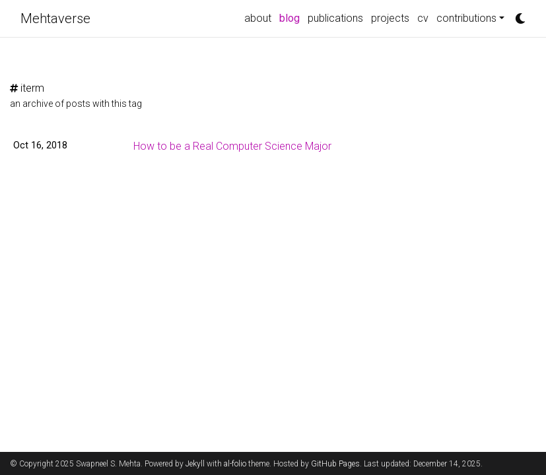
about (257, 18)
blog (291, 17)
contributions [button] (466, 18)
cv (422, 18)
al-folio (235, 463)
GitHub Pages (335, 463)
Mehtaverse (55, 18)
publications (335, 18)
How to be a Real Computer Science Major (232, 146)
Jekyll (195, 463)
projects (390, 18)
